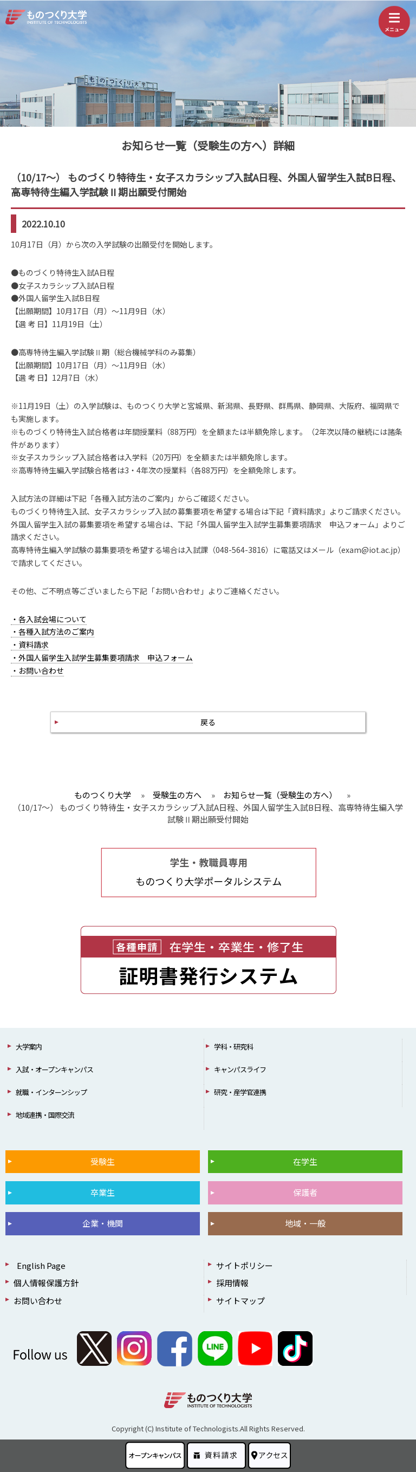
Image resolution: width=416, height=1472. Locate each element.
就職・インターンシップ (51, 1092)
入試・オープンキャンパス (54, 1069)
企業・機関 (102, 1223)
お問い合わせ (38, 1300)
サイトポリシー (244, 1265)
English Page (40, 1265)
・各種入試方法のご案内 (52, 631)
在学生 (305, 1161)
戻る (208, 722)
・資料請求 (30, 644)
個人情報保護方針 (46, 1282)
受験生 (102, 1161)
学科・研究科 (233, 1046)
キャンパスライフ (240, 1069)
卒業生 (102, 1192)
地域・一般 (305, 1223)
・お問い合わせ (37, 670)
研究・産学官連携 (240, 1092)
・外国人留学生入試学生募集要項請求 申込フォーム (102, 657)
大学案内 (29, 1046)
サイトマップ (240, 1300)
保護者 (305, 1192)
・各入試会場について (49, 619)
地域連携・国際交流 (45, 1115)
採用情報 (232, 1282)
